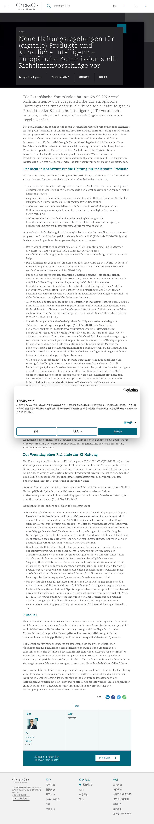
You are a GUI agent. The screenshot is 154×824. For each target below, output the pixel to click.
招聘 (48, 804)
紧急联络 (87, 784)
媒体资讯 (50, 809)
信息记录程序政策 (122, 794)
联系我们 (83, 794)
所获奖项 (50, 789)
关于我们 (50, 784)
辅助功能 (117, 809)
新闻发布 (50, 794)
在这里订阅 (105, 758)
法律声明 (117, 784)
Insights (22, 32)
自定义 (77, 431)
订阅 (81, 789)
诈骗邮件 (117, 804)
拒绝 (36, 431)
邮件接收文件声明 (122, 813)
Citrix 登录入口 (21, 798)
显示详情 (128, 422)
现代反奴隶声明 (121, 799)
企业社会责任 (53, 799)
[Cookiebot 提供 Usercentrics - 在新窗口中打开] (125, 390)
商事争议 (72, 717)
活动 (81, 799)
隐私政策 (117, 789)
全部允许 (118, 431)
